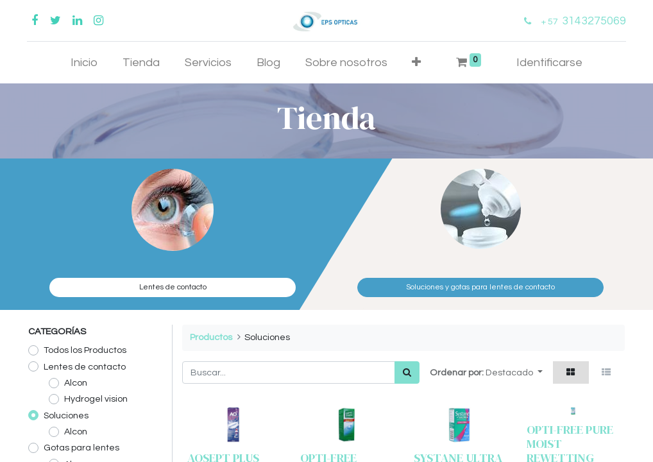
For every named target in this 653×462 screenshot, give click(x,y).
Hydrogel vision (96, 399)
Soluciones (66, 415)
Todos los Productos (85, 350)
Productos (211, 337)
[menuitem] (84, 62)
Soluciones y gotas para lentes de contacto (480, 287)
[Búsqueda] (407, 372)
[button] (417, 62)
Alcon (75, 383)
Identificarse (549, 62)
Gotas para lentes (81, 447)
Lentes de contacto (173, 287)
